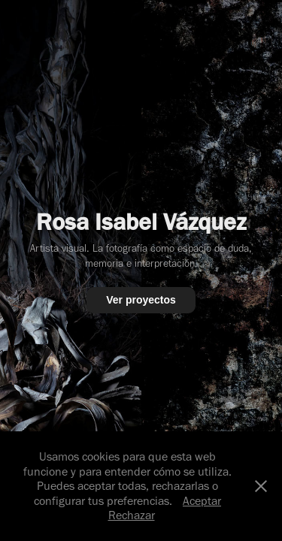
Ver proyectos (141, 300)
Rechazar (131, 515)
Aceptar (202, 501)
